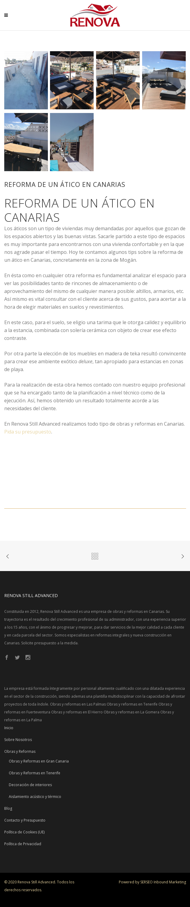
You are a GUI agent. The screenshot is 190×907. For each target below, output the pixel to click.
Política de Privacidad (22, 843)
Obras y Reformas (19, 751)
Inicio (8, 727)
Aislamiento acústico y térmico (35, 796)
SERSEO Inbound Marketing (163, 882)
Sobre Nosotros (18, 739)
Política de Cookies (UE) (24, 832)
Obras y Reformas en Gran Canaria (39, 761)
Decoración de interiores (30, 784)
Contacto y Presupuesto (24, 820)
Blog (8, 808)
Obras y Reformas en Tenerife (34, 773)
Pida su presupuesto (27, 431)
